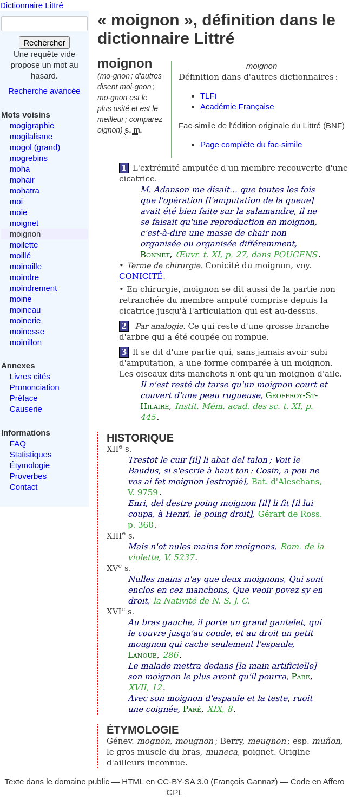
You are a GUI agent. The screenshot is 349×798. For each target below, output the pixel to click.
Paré (301, 677)
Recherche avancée (44, 90)
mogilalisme (31, 136)
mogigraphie (32, 125)
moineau (25, 309)
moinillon (26, 342)
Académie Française (237, 106)
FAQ (18, 443)
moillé (20, 255)
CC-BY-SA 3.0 (183, 781)
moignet (24, 223)
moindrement (33, 288)
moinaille (26, 266)
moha (20, 168)
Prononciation (35, 387)
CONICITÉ (141, 276)
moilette (24, 244)
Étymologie (30, 465)
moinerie (25, 320)
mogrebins (29, 158)
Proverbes (28, 476)
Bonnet (155, 254)
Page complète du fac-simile (251, 144)
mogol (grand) (35, 147)
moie (19, 212)
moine (21, 298)
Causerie (26, 408)
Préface (24, 398)
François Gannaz (244, 781)
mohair (22, 179)
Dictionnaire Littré (31, 5)
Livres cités (30, 376)
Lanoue (142, 655)
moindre (24, 277)
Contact (24, 486)
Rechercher (44, 42)
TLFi (208, 95)
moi (16, 201)
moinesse (27, 331)
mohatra (24, 190)
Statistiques (31, 454)
